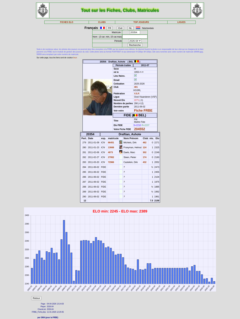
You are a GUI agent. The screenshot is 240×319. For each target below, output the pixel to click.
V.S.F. (137, 93)
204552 (139, 129)
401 (136, 87)
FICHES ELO (66, 22)
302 (144, 152)
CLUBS (102, 22)
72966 (110, 162)
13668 (110, 147)
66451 (110, 142)
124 (144, 147)
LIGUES (181, 22)
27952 (110, 157)
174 (144, 157)
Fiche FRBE (143, 110)
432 (144, 162)
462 (144, 142)
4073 (110, 152)
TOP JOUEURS (141, 22)
